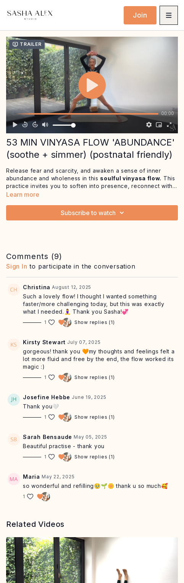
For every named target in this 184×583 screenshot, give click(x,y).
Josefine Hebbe (46, 397)
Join (140, 15)
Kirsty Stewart (44, 342)
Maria (31, 476)
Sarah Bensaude (47, 437)
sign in (16, 266)
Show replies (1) (94, 322)
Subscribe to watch (93, 212)
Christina (36, 287)
